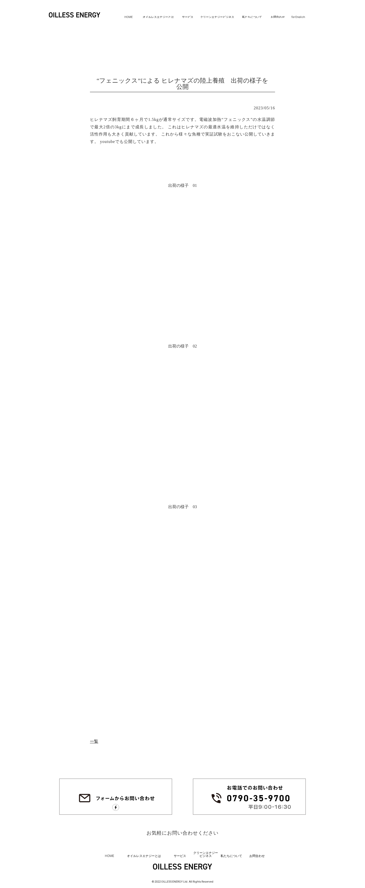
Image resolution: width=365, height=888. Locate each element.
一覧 (94, 741)
